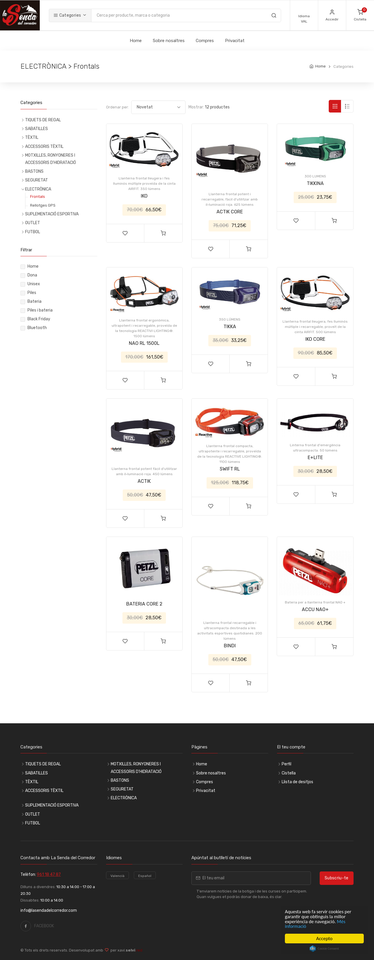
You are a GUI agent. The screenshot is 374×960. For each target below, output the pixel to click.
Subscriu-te (337, 878)
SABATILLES (36, 128)
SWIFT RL (230, 469)
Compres (205, 40)
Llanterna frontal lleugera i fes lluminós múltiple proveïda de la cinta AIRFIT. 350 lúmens (144, 183)
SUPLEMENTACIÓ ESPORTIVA (52, 214)
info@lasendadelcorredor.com (48, 910)
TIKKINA (315, 183)
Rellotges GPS (43, 205)
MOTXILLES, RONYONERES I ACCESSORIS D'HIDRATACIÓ (50, 159)
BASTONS (34, 171)
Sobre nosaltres (169, 40)
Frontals (37, 196)
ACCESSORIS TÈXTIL (44, 146)
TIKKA (230, 326)
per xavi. (125, 950)
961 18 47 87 (49, 874)
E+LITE (315, 457)
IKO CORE (315, 339)
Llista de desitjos (297, 781)
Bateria (34, 301)
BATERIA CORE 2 (144, 604)
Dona (32, 275)
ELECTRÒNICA (38, 189)
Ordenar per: (117, 107)
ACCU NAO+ (315, 609)
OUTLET (32, 222)
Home (136, 40)
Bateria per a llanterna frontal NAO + (315, 602)
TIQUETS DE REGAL (43, 119)
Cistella (289, 773)
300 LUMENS (315, 176)
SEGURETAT (36, 180)
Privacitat (235, 40)
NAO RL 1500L (144, 343)
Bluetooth (37, 327)
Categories (67, 15)
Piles (31, 292)
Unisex (33, 283)
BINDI (230, 645)
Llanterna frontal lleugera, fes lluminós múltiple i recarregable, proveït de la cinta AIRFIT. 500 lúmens (315, 326)
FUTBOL (32, 231)
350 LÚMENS (229, 319)
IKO (144, 196)
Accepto (324, 938)
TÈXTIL (31, 137)
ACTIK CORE (230, 212)
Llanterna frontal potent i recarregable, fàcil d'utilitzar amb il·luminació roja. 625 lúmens (230, 199)
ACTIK (144, 481)
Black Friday (38, 318)
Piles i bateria (40, 310)
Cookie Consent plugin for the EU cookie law (324, 948)
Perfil (286, 764)
